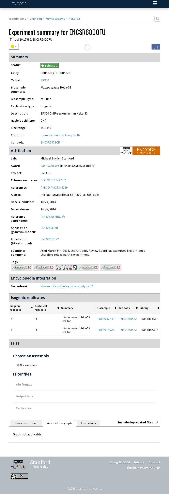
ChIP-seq (36, 19)
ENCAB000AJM (128, 319)
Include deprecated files (138, 422)
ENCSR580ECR (50, 143)
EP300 (44, 80)
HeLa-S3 (74, 19)
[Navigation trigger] (154, 4)
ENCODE (19, 4)
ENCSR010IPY (49, 239)
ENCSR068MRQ (50, 217)
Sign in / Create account (143, 468)
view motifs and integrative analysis (64, 286)
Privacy (139, 462)
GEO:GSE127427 (51, 180)
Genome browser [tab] (26, 423)
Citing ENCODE (119, 462)
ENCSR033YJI (49, 228)
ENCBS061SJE (106, 319)
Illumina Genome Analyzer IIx (60, 135)
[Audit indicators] (14, 47)
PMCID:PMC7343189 (54, 188)
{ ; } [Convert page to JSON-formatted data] (156, 47)
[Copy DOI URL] (11, 39)
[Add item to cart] (157, 19)
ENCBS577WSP (106, 330)
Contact (154, 462)
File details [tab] (88, 423)
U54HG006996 (49, 166)
